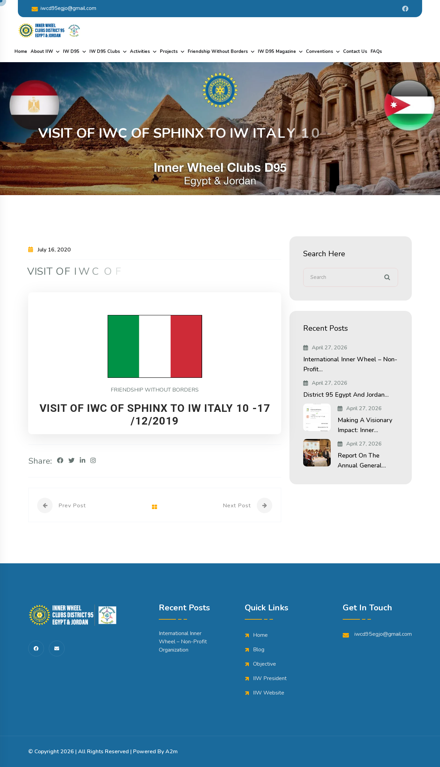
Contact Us (355, 51)
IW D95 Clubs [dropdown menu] (104, 51)
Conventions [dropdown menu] (319, 51)
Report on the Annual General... (362, 460)
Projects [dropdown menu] (169, 51)
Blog (258, 649)
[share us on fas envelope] (57, 648)
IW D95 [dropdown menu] (71, 51)
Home (20, 51)
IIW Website (268, 693)
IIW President (270, 678)
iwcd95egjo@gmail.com (64, 8)
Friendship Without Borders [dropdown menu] (218, 51)
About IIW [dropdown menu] (42, 51)
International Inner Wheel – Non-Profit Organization (183, 642)
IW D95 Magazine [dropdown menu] (277, 51)
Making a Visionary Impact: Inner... (365, 425)
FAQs (376, 51)
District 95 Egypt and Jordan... (346, 395)
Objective (264, 664)
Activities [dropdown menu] (140, 51)
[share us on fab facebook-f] (36, 648)
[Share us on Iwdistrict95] (405, 8)
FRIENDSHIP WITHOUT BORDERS (155, 390)
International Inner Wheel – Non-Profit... (350, 364)
